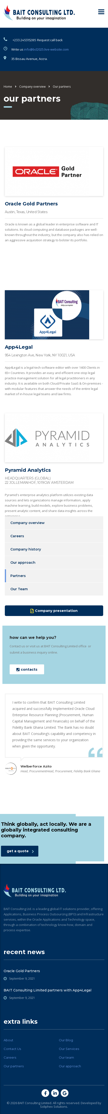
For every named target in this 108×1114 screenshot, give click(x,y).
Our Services (69, 1049)
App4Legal (19, 381)
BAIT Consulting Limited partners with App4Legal (47, 990)
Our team (66, 1057)
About (8, 1040)
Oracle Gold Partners (31, 213)
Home (8, 87)
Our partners (14, 1066)
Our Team (19, 589)
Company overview (27, 523)
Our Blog (66, 1040)
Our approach (22, 562)
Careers (17, 536)
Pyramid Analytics (28, 503)
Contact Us (12, 1049)
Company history (25, 549)
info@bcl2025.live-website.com (46, 49)
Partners (18, 576)
